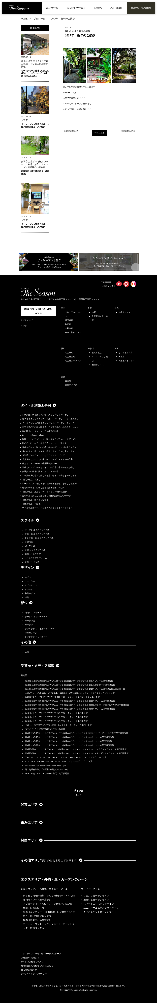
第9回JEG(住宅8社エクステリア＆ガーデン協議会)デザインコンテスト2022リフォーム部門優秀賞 (68, 741)
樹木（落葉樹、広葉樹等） (37, 920)
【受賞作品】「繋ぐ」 (32, 479)
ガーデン (29, 625)
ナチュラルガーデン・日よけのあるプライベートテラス (47, 508)
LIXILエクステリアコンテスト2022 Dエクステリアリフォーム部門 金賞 (58, 725)
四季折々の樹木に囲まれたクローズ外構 (40, 471)
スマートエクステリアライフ (98, 904)
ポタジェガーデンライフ (96, 900)
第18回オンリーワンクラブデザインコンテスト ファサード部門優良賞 (56, 713)
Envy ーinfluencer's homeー (34, 435)
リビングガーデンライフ (96, 895)
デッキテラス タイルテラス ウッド (40, 629)
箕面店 (68, 381)
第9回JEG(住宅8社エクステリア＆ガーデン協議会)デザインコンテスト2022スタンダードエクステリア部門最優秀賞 (76, 733)
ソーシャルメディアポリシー (34, 974)
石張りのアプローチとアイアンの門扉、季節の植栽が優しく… (50, 467)
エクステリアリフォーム (36, 558)
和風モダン (30, 593)
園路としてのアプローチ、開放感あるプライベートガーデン (49, 439)
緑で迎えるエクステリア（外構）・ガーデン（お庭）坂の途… (50, 419)
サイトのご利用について (32, 962)
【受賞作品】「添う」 (32, 504)
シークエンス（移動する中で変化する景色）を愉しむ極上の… (50, 483)
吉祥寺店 (69, 328)
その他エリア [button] (52, 860)
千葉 (90, 308)
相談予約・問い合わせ (141, 8)
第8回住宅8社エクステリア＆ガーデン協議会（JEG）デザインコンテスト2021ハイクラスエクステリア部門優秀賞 (76, 749)
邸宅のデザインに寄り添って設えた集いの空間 (43, 487)
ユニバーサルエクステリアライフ (101, 908)
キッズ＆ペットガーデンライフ (99, 912)
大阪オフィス (71, 385)
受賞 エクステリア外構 (35, 550)
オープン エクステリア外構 (37, 530)
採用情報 (98, 8)
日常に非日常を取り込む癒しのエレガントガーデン (45, 415)
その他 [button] (28, 642)
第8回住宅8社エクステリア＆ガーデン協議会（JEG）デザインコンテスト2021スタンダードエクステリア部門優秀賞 (77, 753)
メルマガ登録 (116, 8)
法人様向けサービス (76, 8)
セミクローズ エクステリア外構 (39, 538)
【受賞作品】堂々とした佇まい (36, 500)
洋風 (27, 597)
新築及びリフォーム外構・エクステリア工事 (44, 889)
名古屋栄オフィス (73, 360)
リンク (24, 326)
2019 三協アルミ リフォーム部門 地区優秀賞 (47, 773)
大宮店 (121, 356)
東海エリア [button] (32, 822)
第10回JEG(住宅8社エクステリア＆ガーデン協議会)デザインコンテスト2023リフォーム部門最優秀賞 (70, 701)
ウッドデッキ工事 (90, 889)
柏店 (94, 312)
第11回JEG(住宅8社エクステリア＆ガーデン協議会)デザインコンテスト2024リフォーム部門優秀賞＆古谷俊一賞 (75, 689)
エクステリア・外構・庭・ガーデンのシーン (54, 879)
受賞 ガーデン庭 (32, 562)
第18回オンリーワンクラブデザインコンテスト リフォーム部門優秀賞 (56, 717)
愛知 (63, 348)
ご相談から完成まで (30, 957)
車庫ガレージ (31, 633)
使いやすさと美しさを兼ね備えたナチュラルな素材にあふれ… (50, 451)
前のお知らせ (70, 131)
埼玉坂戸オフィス (126, 360)
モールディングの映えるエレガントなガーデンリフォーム (48, 423)
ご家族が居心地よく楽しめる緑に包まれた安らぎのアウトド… (50, 475)
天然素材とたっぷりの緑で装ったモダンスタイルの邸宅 (47, 459)
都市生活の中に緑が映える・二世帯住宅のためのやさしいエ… (50, 427)
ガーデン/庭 (30, 621)
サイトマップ (27, 320)
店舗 (27, 652)
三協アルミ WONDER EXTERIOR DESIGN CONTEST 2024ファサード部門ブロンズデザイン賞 (70, 693)
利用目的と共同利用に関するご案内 (37, 966)
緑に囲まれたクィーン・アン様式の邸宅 (40, 431)
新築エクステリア (33, 554)
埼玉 (116, 348)
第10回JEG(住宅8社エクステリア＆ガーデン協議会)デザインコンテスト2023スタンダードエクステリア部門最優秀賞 (77, 705)
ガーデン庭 (30, 546)
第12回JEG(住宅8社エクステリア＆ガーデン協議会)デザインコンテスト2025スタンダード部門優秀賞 (70, 685)
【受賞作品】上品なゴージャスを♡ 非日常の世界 (45, 491)
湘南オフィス (98, 365)
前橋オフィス (124, 312)
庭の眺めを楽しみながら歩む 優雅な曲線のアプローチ (46, 496)
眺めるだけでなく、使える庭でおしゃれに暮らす (44, 443)
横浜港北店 (97, 352)
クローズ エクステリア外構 (37, 534)
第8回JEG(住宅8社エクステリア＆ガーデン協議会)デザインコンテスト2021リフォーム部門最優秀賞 (69, 745)
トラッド (29, 589)
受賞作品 (29, 542)
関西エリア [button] (32, 840)
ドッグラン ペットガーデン (37, 637)
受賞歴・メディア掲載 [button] (40, 666)
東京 (63, 308)
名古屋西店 (70, 356)
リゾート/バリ (31, 585)
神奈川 (91, 348)
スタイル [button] (30, 520)
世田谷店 (69, 320)
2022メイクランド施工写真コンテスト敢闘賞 (45, 729)
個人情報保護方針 (29, 970)
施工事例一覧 (52, 8)
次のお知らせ (128, 131)
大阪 (63, 377)
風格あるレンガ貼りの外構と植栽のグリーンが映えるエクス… (50, 447)
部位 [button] (27, 603)
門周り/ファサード (33, 612)
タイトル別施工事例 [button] (38, 405)
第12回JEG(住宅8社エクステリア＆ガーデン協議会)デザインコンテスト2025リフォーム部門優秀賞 (69, 681)
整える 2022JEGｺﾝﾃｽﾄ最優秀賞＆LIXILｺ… (41, 463)
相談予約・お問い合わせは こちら (38, 311)
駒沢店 (68, 324)
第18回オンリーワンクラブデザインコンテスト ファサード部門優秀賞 (56, 721)
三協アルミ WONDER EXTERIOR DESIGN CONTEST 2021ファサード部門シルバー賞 (66, 757)
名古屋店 (69, 352)
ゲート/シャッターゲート (36, 616)
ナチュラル (30, 581)
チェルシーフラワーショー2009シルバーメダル (46, 765)
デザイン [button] (30, 567)
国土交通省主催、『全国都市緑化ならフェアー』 (47, 769)
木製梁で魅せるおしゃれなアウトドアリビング (43, 455)
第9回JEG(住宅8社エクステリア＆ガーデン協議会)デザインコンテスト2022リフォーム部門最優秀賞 (69, 737)
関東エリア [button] (32, 804)
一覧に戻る (100, 133)
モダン (28, 577)
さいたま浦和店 (125, 352)
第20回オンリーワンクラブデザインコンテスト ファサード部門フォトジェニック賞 (62, 697)
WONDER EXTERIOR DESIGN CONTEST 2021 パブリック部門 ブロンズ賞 (59, 761)
